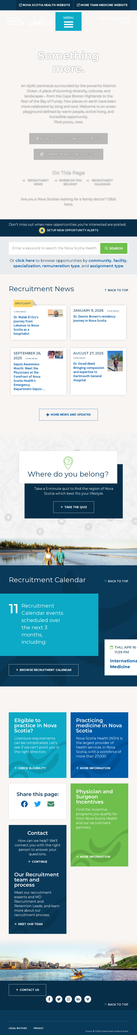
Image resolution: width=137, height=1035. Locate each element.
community (100, 260)
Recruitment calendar (102, 182)
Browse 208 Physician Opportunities (70, 138)
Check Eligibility (32, 767)
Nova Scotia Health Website (44, 5)
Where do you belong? (70, 182)
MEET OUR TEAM (30, 923)
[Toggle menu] (68, 23)
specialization (26, 265)
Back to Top (118, 290)
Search (116, 248)
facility (120, 260)
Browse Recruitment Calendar (45, 669)
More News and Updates (71, 414)
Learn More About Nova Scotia (70, 154)
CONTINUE (39, 861)
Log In (125, 22)
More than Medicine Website (102, 5)
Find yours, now (68, 122)
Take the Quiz (75, 506)
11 (14, 608)
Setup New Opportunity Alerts (72, 230)
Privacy (38, 1028)
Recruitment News (38, 182)
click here (25, 260)
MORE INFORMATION (95, 767)
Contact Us (29, 989)
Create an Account (114, 18)
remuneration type (61, 265)
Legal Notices (18, 1028)
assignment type (106, 265)
